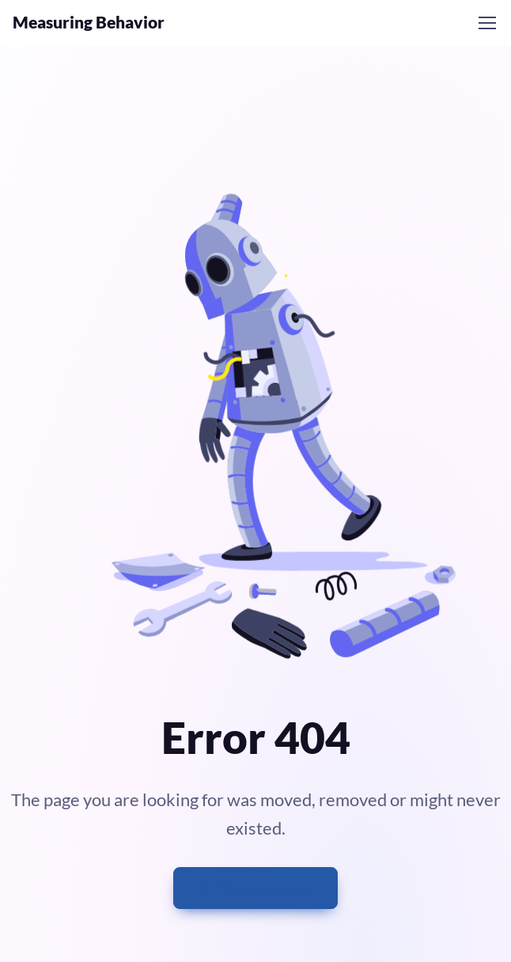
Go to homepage (254, 888)
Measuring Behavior (89, 22)
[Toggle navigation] (486, 23)
